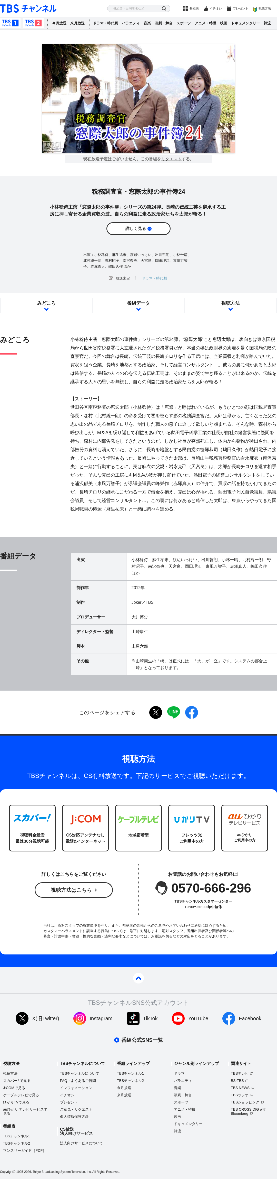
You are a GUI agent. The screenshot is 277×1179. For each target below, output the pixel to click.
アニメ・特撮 (205, 23)
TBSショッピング (245, 1102)
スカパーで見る (17, 1081)
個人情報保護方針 (74, 1117)
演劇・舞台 (164, 23)
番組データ (138, 303)
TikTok (150, 1018)
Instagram (101, 1018)
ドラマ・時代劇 (105, 23)
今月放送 (59, 23)
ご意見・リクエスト (76, 1109)
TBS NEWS (240, 1088)
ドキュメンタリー (245, 23)
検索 (164, 8)
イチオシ (216, 8)
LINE (173, 712)
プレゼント (240, 8)
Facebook (250, 1018)
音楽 (147, 23)
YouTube (198, 1018)
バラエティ (131, 23)
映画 (223, 23)
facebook (191, 712)
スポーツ (183, 23)
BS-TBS (237, 1081)
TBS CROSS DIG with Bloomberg (248, 1111)
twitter (155, 712)
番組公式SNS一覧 (142, 1040)
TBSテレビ (240, 1073)
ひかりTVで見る (16, 1102)
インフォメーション (76, 1088)
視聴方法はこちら (71, 890)
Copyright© (7, 1172)
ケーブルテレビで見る (21, 1095)
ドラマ (179, 1073)
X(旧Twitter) (45, 1018)
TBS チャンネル (28, 8)
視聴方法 (265, 8)
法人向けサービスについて (81, 1143)
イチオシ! (67, 1095)
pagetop (138, 978)
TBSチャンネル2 (33, 23)
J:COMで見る (14, 1088)
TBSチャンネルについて (79, 1073)
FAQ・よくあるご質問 (78, 1081)
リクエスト (171, 159)
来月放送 (77, 23)
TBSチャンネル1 (10, 23)
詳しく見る (135, 228)
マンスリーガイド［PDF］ (24, 1150)
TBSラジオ (240, 1095)
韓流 (267, 23)
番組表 (194, 8)
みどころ (46, 303)
